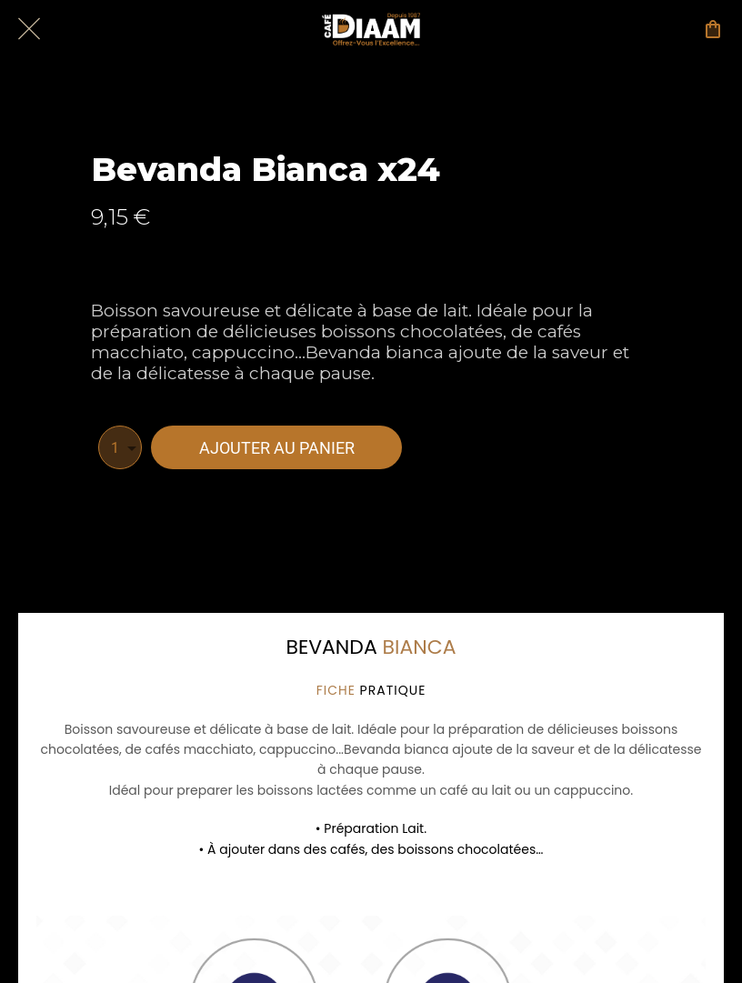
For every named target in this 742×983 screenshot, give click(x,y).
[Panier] (713, 29)
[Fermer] (29, 29)
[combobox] (120, 447)
